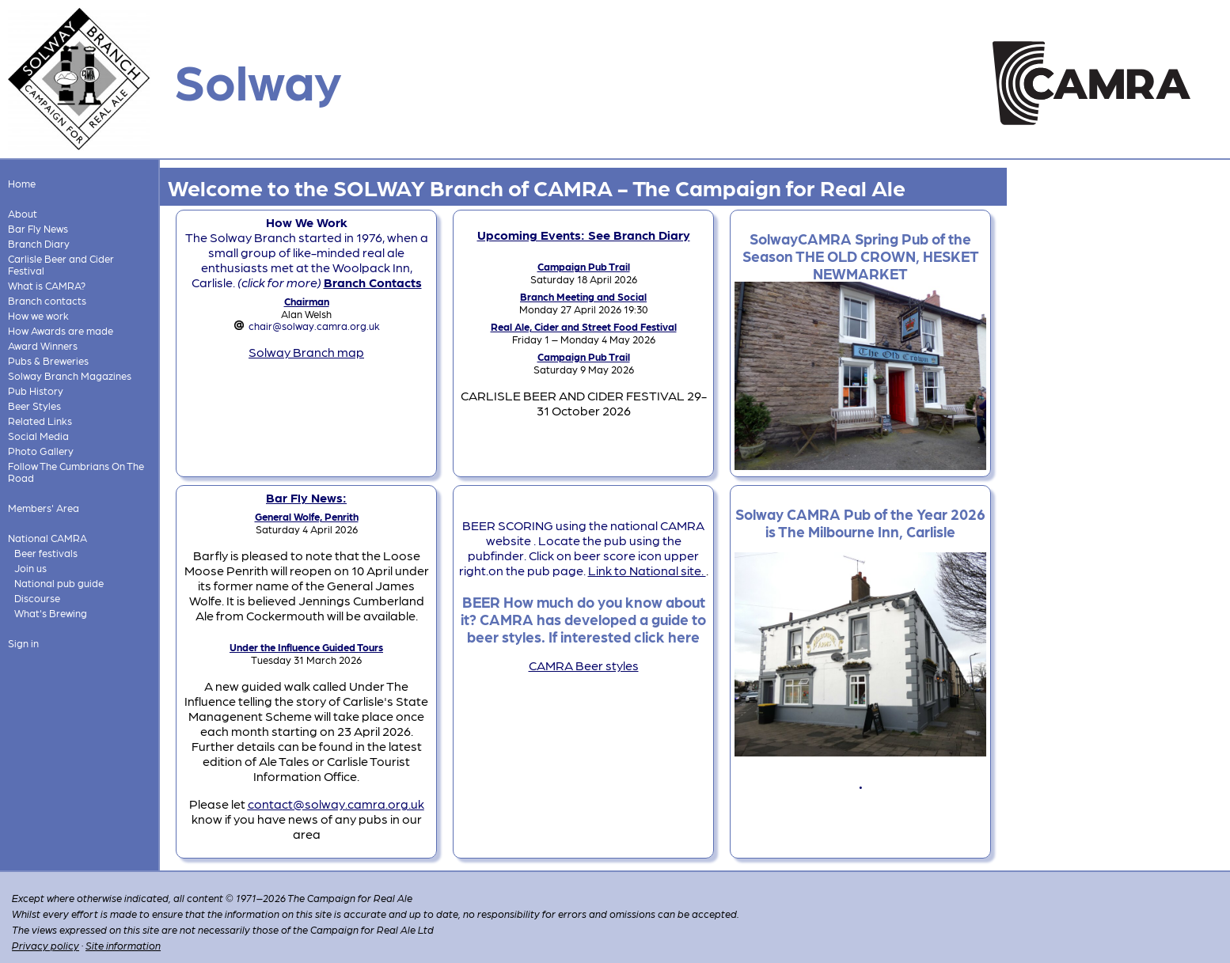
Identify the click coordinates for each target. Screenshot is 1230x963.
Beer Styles (34, 405)
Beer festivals (46, 553)
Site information (123, 945)
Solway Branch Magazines (69, 375)
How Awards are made (60, 330)
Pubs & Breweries (48, 360)
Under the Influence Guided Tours (306, 647)
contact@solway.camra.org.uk (336, 803)
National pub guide (59, 583)
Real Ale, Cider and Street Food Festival (584, 326)
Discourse (37, 598)
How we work (38, 315)
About (22, 213)
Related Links (40, 421)
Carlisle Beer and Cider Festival (61, 264)
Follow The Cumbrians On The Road (76, 471)
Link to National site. (647, 570)
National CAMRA (47, 538)
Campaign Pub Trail (583, 266)
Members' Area (43, 508)
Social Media (38, 436)
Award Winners (43, 345)
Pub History (35, 390)
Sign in (23, 643)
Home (22, 183)
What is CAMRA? (46, 285)
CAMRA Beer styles (584, 665)
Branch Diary (39, 243)
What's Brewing (50, 613)
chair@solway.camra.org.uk (314, 326)
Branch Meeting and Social (583, 296)
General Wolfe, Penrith (307, 516)
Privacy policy (45, 945)
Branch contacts (47, 300)
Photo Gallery (41, 451)
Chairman (306, 301)
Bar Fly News (38, 228)
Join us (30, 568)
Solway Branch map (306, 351)
